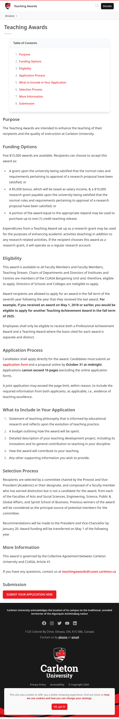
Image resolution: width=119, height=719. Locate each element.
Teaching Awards (25, 6)
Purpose (24, 56)
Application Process (32, 77)
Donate (107, 6)
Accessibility (57, 686)
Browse (106, 16)
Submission (26, 105)
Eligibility (25, 70)
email (75, 639)
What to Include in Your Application (43, 84)
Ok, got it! (59, 706)
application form (15, 366)
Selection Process (31, 91)
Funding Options (30, 63)
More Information (31, 98)
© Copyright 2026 (78, 686)
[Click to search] (97, 6)
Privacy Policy (38, 686)
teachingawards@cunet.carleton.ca (89, 573)
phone (63, 639)
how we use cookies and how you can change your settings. (68, 696)
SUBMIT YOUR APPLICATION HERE (30, 596)
